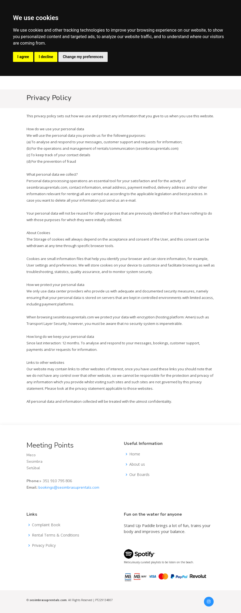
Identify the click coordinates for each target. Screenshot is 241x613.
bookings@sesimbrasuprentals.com (68, 487)
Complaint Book (46, 525)
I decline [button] (46, 57)
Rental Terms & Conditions (55, 535)
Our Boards (139, 475)
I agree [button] (23, 57)
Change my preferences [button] (83, 57)
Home (134, 454)
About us (137, 464)
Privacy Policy (44, 545)
